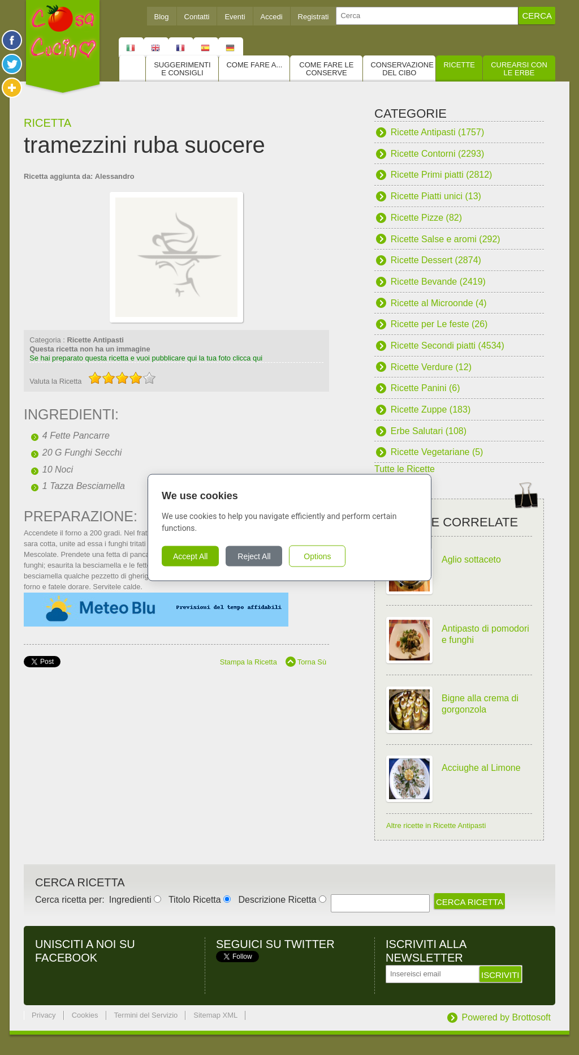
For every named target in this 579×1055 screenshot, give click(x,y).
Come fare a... (254, 65)
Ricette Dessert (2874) (436, 260)
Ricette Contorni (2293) (437, 153)
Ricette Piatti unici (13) (436, 196)
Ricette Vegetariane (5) (437, 452)
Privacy (44, 1015)
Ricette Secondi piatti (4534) (447, 345)
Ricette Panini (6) (425, 388)
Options (317, 556)
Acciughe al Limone (481, 768)
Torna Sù (311, 662)
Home (132, 68)
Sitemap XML (215, 1015)
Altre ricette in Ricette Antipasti (436, 825)
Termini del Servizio (146, 1015)
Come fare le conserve (326, 69)
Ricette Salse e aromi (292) (445, 239)
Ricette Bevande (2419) (438, 281)
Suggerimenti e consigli (182, 69)
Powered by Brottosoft (506, 1017)
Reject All (253, 556)
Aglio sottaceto (471, 559)
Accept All (190, 556)
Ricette (459, 65)
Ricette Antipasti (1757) (437, 132)
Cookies (85, 1015)
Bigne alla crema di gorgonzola (480, 703)
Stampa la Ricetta (248, 662)
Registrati (313, 16)
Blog (161, 16)
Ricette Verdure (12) (431, 367)
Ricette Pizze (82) (426, 217)
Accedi (272, 16)
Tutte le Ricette (404, 469)
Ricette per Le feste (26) (439, 324)
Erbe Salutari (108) (428, 431)
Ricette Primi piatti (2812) (441, 174)
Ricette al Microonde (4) (439, 303)
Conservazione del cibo (401, 69)
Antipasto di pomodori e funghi (485, 634)
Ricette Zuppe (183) (430, 409)
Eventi (234, 16)
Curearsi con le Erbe (519, 69)
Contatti (197, 16)
